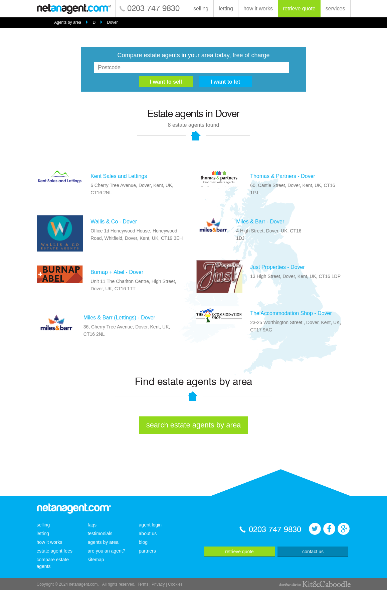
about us (148, 533)
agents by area (103, 542)
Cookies (175, 584)
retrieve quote (299, 8)
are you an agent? (107, 551)
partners (147, 551)
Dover (112, 22)
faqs (92, 524)
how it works (258, 8)
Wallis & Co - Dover (113, 221)
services (335, 8)
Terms (143, 584)
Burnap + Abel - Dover (116, 272)
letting (226, 8)
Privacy (158, 584)
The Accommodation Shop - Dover (291, 313)
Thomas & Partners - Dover (282, 176)
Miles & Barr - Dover (260, 221)
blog (143, 542)
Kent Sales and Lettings (118, 176)
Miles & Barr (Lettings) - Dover (119, 317)
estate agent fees (54, 551)
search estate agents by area (193, 425)
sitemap (96, 559)
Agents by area (67, 22)
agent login (150, 524)
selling (200, 8)
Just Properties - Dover (277, 267)
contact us (313, 551)
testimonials (100, 533)
